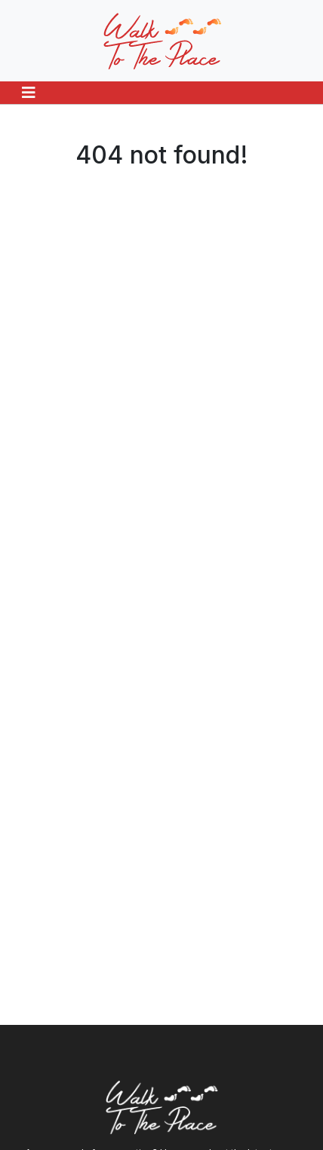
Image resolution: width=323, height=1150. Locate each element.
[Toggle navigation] (28, 92)
